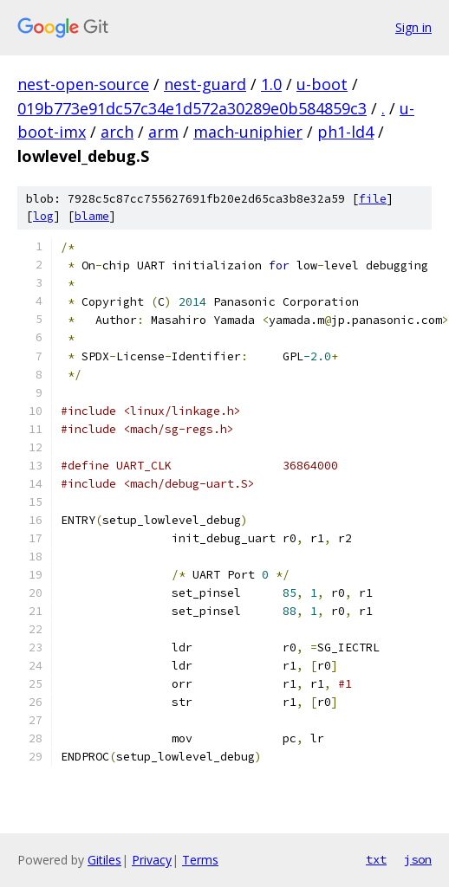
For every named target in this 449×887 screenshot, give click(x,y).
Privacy (152, 859)
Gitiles (104, 859)
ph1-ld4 (345, 131)
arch (117, 131)
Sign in (413, 27)
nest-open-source (83, 84)
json (418, 859)
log (43, 216)
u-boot (322, 84)
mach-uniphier (248, 131)
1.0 (271, 84)
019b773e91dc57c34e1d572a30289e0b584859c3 (192, 108)
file (373, 198)
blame (92, 216)
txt (376, 859)
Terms (200, 859)
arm (163, 131)
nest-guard (205, 84)
